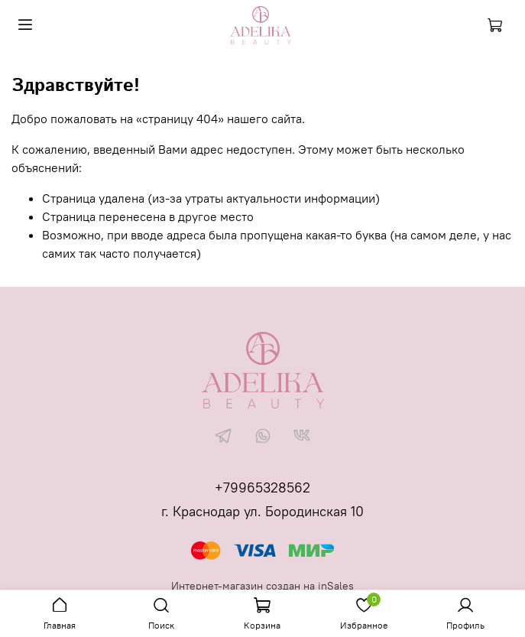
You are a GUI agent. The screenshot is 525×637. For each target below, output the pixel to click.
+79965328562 (262, 487)
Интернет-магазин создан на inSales (262, 586)
